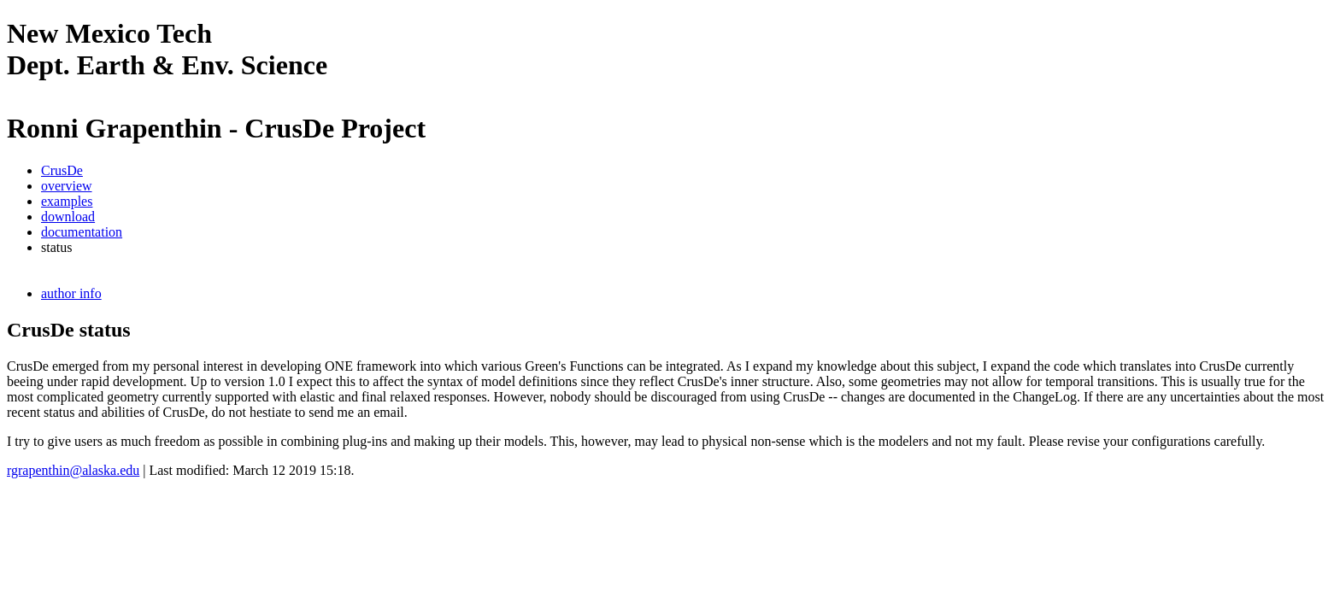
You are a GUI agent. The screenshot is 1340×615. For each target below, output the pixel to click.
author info (71, 293)
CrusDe (62, 170)
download (68, 216)
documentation (81, 232)
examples (66, 201)
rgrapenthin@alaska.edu (73, 470)
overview (66, 186)
